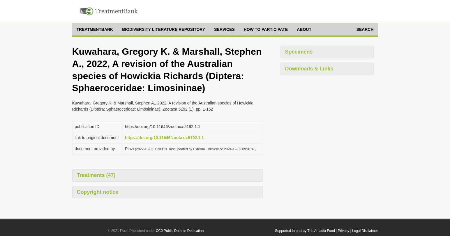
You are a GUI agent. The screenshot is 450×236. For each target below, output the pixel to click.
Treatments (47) (96, 175)
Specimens (299, 52)
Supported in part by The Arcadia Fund (305, 231)
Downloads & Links (309, 69)
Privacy (343, 231)
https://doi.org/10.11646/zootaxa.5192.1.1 (164, 137)
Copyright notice (98, 192)
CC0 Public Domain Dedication (180, 231)
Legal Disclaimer (365, 231)
